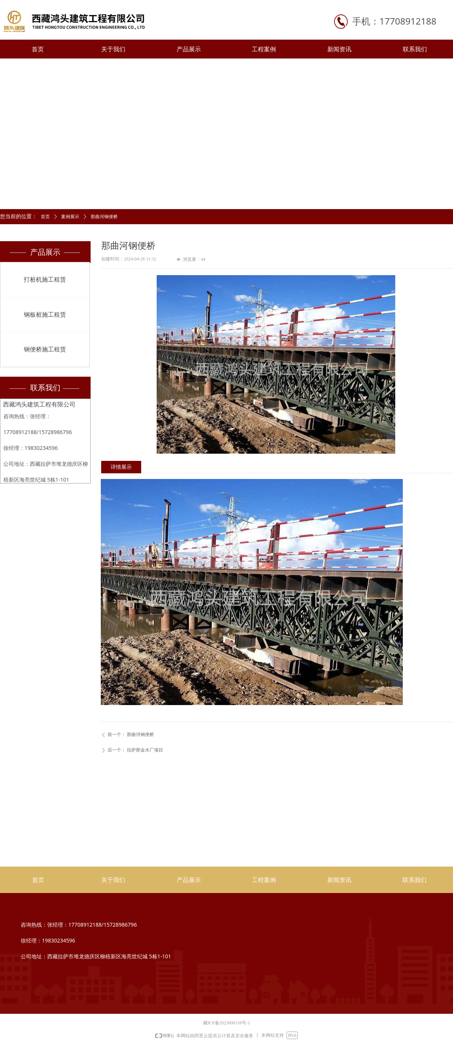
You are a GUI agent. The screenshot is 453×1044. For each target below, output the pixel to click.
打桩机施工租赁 (45, 279)
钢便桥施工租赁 (45, 349)
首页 (45, 216)
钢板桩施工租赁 (45, 314)
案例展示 (70, 216)
